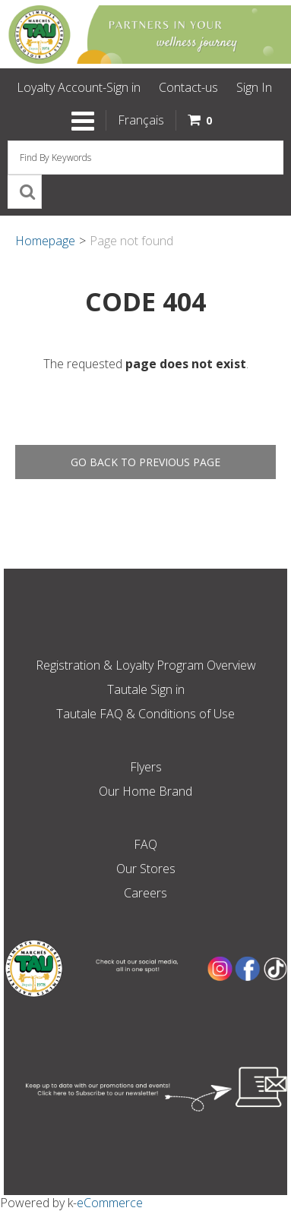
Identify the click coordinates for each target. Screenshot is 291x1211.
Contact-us (188, 87)
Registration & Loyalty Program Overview (146, 665)
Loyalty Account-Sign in (79, 87)
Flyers (146, 766)
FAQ (145, 844)
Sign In (254, 87)
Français (141, 120)
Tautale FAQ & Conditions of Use (145, 713)
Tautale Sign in (146, 689)
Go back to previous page (145, 462)
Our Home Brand (145, 791)
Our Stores (146, 868)
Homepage (45, 240)
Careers (145, 893)
